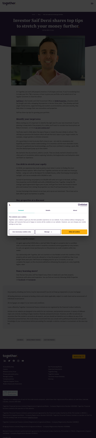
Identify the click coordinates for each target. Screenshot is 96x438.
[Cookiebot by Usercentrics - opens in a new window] (79, 205)
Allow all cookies (74, 232)
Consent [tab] (21, 210)
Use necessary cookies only (22, 232)
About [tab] (75, 210)
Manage (48, 232)
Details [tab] (48, 210)
